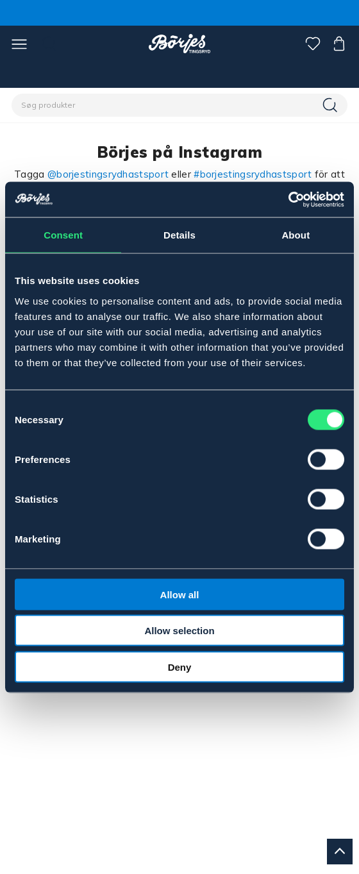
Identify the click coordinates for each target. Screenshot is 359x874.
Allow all (179, 594)
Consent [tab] (63, 235)
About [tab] (295, 235)
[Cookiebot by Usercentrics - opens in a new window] (288, 199)
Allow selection (179, 630)
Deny (180, 666)
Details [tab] (179, 235)
